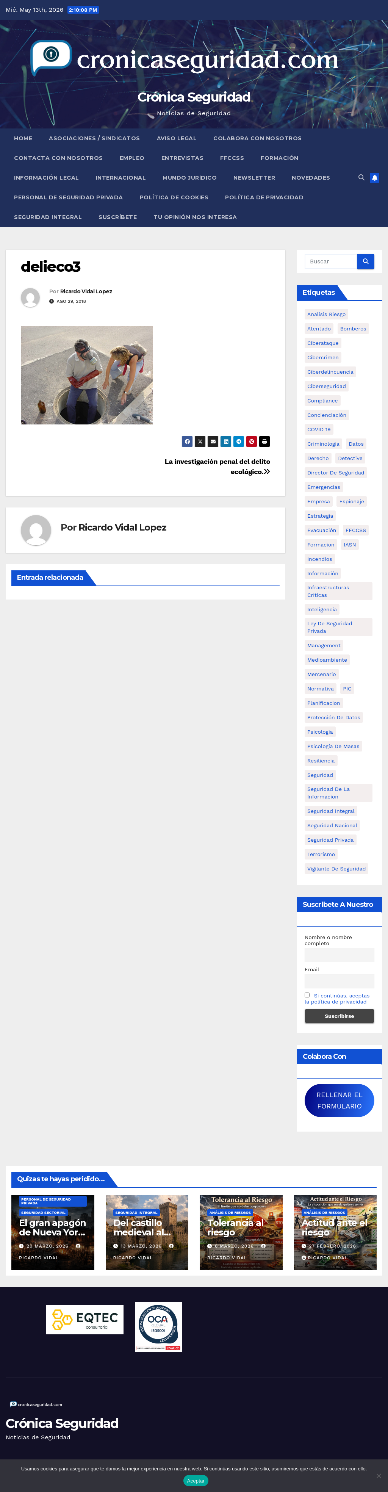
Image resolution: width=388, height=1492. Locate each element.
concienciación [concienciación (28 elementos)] (326, 415)
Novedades (311, 177)
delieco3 (50, 267)
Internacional (121, 177)
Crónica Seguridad (194, 97)
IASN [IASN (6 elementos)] (350, 545)
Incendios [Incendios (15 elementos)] (319, 559)
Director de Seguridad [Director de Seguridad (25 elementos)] (336, 473)
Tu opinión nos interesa (195, 217)
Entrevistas (182, 158)
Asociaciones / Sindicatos (94, 138)
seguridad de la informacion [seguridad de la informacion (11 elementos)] (328, 793)
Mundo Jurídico (190, 177)
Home (23, 138)
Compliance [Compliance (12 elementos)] (322, 401)
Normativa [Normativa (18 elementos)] (320, 689)
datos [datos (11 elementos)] (356, 444)
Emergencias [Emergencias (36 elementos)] (323, 487)
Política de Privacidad (264, 197)
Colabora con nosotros (257, 138)
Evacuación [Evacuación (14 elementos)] (321, 530)
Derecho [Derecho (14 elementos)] (318, 458)
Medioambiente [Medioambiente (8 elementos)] (327, 660)
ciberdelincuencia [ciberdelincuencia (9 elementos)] (330, 372)
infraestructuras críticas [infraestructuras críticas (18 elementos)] (328, 591)
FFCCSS (232, 158)
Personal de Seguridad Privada (68, 197)
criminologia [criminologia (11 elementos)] (323, 444)
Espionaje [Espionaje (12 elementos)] (351, 501)
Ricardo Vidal (325, 1257)
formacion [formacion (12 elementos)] (321, 545)
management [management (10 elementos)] (324, 645)
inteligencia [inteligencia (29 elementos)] (322, 609)
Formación (280, 158)
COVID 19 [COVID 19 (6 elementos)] (319, 429)
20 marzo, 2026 (48, 1246)
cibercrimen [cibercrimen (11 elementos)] (323, 357)
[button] (361, 177)
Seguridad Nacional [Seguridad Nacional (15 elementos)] (332, 825)
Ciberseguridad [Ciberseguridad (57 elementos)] (326, 386)
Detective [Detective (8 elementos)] (350, 458)
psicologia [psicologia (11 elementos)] (320, 732)
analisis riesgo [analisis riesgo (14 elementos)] (326, 314)
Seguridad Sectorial (43, 1212)
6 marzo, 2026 (235, 1246)
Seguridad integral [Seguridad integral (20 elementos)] (331, 811)
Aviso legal (177, 138)
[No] (378, 1475)
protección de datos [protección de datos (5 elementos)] (333, 717)
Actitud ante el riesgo (335, 1227)
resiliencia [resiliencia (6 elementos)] (321, 761)
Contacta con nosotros (58, 158)
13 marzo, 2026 (141, 1246)
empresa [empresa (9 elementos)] (318, 501)
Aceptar (196, 1481)
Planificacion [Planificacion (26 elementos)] (323, 703)
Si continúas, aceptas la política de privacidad (337, 999)
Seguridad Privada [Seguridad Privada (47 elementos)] (330, 840)
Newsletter (254, 177)
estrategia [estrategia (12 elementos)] (320, 516)
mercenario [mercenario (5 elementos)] (321, 674)
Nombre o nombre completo (328, 940)
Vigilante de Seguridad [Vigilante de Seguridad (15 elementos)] (336, 869)
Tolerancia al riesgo (235, 1227)
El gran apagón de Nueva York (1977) (52, 1232)
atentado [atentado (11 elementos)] (319, 329)
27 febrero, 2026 (332, 1246)
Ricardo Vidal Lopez (86, 291)
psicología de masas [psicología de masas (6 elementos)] (333, 746)
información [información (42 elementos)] (322, 573)
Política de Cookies (174, 197)
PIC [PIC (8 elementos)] (347, 689)
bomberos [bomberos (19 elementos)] (353, 329)
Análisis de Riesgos (230, 1212)
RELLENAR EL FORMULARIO (339, 1100)
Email (312, 969)
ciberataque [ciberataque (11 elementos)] (323, 343)
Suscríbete (118, 217)
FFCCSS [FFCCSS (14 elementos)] (356, 530)
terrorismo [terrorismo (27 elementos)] (321, 854)
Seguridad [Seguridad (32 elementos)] (320, 775)
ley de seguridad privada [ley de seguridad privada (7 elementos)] (329, 627)
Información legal (46, 177)
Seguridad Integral (48, 217)
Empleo (132, 158)
